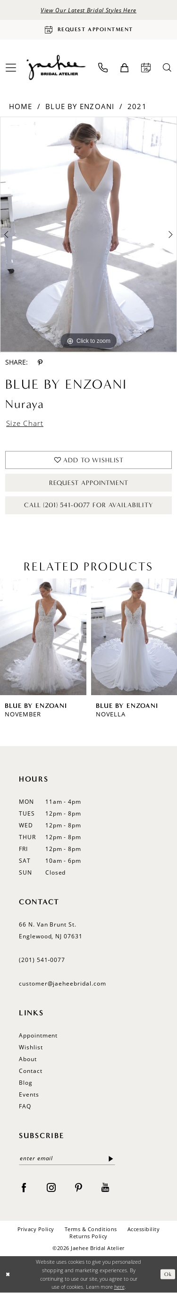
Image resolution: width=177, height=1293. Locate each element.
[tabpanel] (88, 234)
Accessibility (143, 1229)
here (119, 1286)
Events (29, 1094)
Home (21, 106)
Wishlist (31, 1047)
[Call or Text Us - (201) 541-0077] (103, 67)
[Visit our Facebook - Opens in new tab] (24, 1187)
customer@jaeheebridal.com (62, 983)
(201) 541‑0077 (42, 960)
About (28, 1059)
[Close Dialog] (8, 1274)
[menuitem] (103, 67)
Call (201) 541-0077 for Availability (88, 505)
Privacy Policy (35, 1229)
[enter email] (67, 1158)
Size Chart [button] (24, 423)
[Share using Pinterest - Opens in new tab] (40, 362)
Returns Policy (88, 1236)
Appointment (38, 1035)
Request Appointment (88, 483)
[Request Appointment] (88, 30)
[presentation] (43, 636)
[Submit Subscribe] (111, 1158)
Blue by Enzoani (79, 106)
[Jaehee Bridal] (55, 67)
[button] (124, 67)
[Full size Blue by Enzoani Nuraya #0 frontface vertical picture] (88, 234)
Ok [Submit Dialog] (167, 1274)
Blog (26, 1083)
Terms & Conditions (91, 1229)
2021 (137, 106)
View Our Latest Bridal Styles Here (88, 10)
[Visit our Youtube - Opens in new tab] (105, 1187)
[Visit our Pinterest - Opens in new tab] (79, 1187)
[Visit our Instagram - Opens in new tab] (51, 1187)
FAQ (25, 1106)
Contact (30, 1071)
